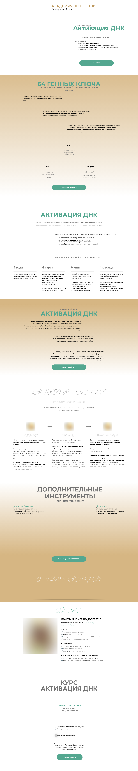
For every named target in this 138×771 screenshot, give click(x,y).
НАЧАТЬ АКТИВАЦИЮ (96, 63)
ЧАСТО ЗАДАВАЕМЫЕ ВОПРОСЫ (69, 559)
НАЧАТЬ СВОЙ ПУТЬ (69, 367)
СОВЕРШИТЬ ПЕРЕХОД (69, 187)
